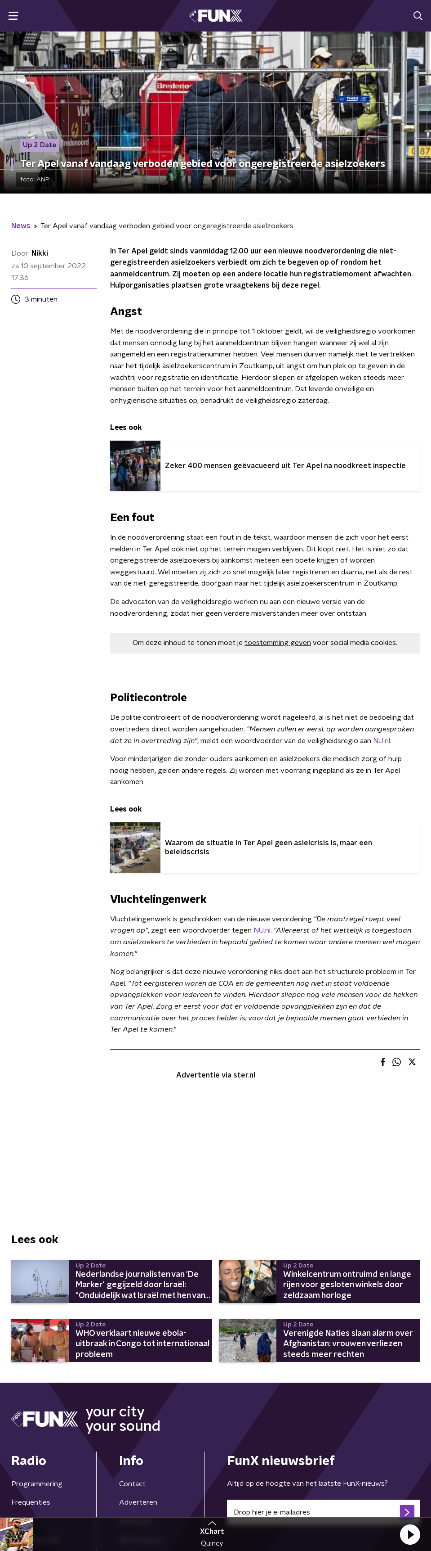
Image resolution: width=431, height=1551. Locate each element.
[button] (409, 1534)
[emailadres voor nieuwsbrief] (323, 1512)
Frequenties (30, 1502)
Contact (132, 1484)
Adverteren (138, 1502)
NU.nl (381, 740)
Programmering (36, 1484)
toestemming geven (277, 642)
